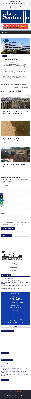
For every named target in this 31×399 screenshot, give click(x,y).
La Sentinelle (12, 62)
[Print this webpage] (1, 205)
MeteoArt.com (18, 326)
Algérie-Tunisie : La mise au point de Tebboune (10, 280)
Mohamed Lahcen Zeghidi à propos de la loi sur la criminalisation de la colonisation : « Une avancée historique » (14, 286)
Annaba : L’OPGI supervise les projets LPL (14, 165)
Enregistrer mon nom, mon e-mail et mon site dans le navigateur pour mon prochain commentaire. (15, 223)
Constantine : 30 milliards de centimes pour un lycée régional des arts (15, 112)
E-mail (3, 207)
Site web (3, 213)
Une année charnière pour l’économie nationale (16, 3)
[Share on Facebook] (1, 194)
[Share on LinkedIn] (1, 199)
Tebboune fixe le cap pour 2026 (7, 278)
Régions (4, 56)
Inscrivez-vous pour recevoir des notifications (9, 355)
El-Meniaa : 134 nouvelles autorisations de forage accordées (14, 139)
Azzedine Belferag (4, 363)
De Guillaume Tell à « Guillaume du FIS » (22, 87)
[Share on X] (1, 196)
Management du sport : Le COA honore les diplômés (19, 363)
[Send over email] (1, 202)
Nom (3, 200)
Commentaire (5, 185)
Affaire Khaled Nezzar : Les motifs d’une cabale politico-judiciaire (13, 84)
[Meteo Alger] (15, 318)
